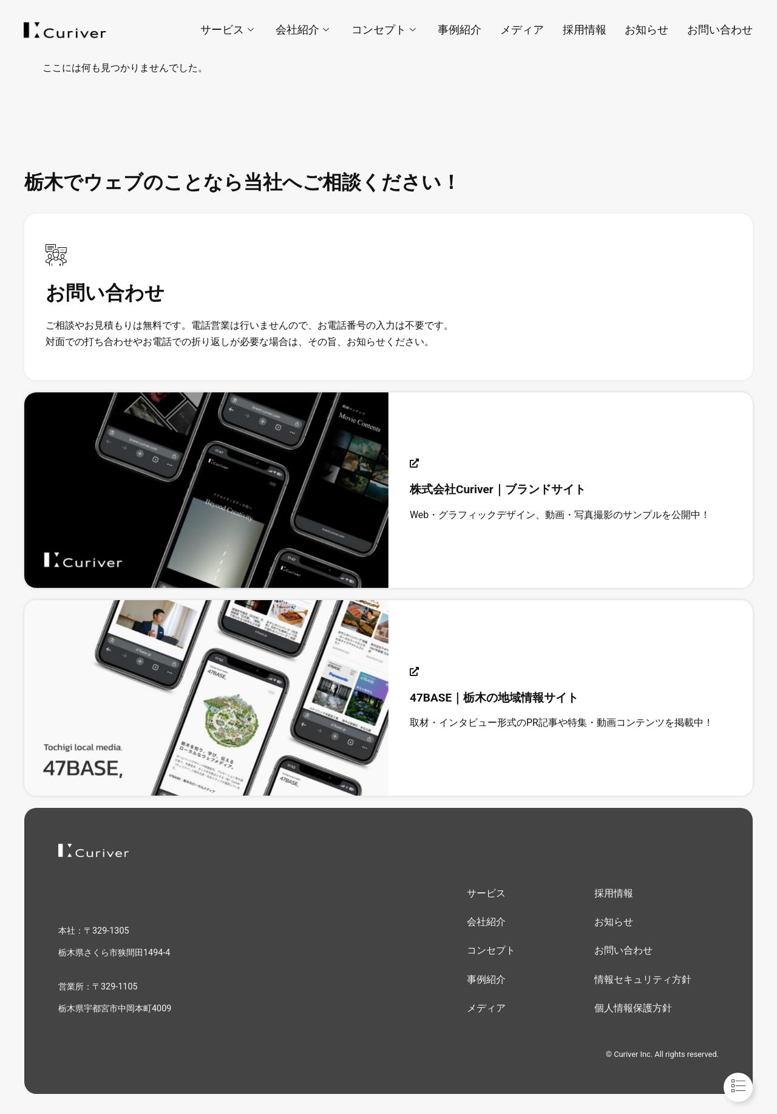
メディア (523, 30)
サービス (229, 30)
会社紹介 (304, 30)
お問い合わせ (720, 30)
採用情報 (585, 30)
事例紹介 (461, 30)
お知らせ (647, 30)
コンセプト (385, 30)
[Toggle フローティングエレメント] (738, 1087)
